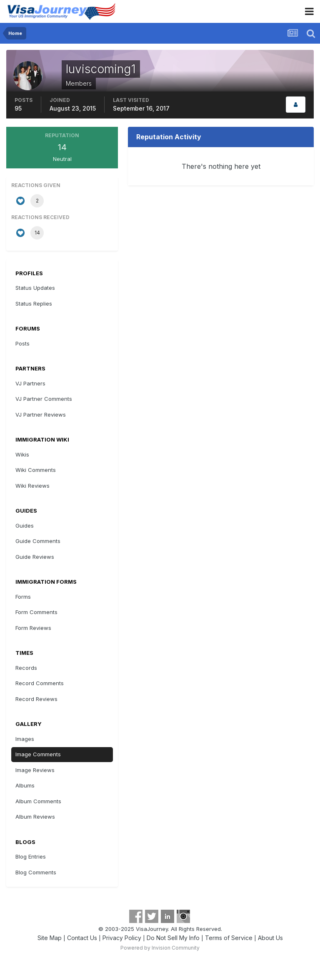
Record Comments (39, 683)
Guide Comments (37, 541)
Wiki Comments (35, 469)
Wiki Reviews (32, 485)
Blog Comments (35, 872)
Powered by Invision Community (160, 948)
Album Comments (38, 801)
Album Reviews (35, 816)
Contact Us (82, 937)
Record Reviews (36, 699)
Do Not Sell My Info (173, 937)
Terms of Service (228, 937)
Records (26, 667)
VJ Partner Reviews (40, 414)
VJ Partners (30, 383)
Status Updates (35, 287)
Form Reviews (33, 627)
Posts (22, 343)
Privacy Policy (121, 937)
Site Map (50, 937)
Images (24, 738)
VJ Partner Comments (43, 398)
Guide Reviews (34, 556)
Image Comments (38, 754)
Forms (23, 596)
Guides (24, 525)
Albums (25, 785)
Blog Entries (30, 856)
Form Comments (36, 612)
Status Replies (33, 303)
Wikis (22, 454)
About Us (270, 937)
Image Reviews (35, 770)
